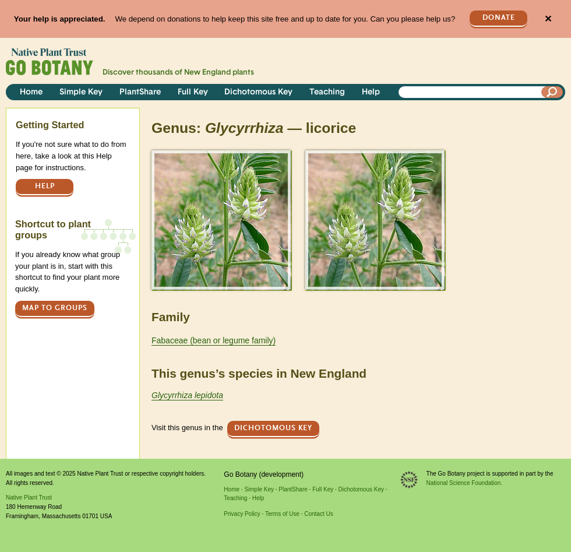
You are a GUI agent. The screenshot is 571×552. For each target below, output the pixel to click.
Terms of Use (282, 514)
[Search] (552, 92)
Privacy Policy (242, 514)
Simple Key (81, 92)
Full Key (193, 92)
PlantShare (140, 92)
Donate (498, 18)
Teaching (327, 92)
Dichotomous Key (258, 92)
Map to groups (54, 308)
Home (31, 92)
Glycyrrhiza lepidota (187, 395)
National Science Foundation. (465, 483)
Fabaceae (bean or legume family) (213, 340)
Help (371, 92)
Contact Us (318, 514)
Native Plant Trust (29, 497)
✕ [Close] (548, 19)
